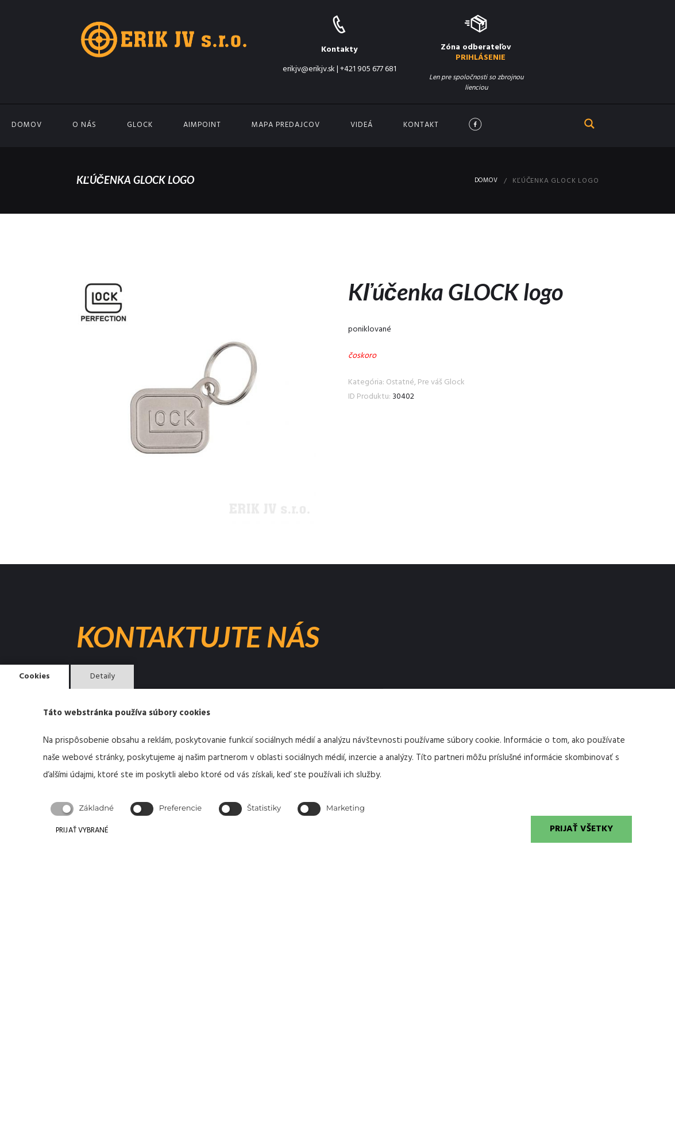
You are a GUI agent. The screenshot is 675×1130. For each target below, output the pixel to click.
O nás (84, 125)
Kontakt (421, 125)
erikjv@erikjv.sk (309, 69)
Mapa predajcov (286, 125)
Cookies (38, 673)
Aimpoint (202, 125)
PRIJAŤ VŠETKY (577, 831)
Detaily (111, 673)
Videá (361, 125)
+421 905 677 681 (368, 69)
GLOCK (140, 125)
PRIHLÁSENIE (481, 57)
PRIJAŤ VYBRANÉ (107, 831)
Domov (26, 125)
